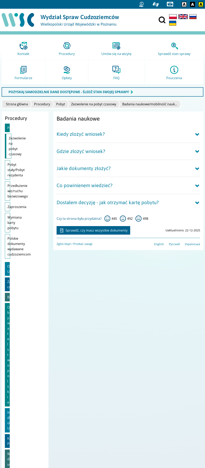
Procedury (42, 104)
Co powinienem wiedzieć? (85, 185)
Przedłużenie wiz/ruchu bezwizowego (18, 175)
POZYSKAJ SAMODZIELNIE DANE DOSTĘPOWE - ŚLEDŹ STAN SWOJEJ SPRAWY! (69, 92)
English (159, 244)
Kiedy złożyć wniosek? (81, 134)
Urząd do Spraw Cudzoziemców (126, 396)
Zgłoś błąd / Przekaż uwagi (74, 244)
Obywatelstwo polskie (23, 270)
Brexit (11, 260)
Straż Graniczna (14, 431)
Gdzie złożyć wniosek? (81, 151)
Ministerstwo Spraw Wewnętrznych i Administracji (139, 401)
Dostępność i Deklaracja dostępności (28, 406)
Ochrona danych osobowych (22, 412)
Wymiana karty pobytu (25, 201)
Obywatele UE (17, 234)
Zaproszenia (17, 191)
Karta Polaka (17, 296)
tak (107, 218)
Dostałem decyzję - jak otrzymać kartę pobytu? (108, 202)
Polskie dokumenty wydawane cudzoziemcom (22, 217)
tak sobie (123, 218)
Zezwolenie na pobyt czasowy (93, 104)
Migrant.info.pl (13, 436)
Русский (174, 244)
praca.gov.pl (11, 441)
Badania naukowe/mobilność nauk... (149, 104)
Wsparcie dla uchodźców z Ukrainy (23, 309)
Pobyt (60, 104)
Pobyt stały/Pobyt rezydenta (21, 157)
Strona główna (17, 104)
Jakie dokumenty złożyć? (84, 168)
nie (138, 218)
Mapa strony (11, 401)
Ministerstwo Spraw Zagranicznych (128, 412)
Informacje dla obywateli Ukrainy (20, 283)
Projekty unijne (13, 396)
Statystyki (9, 425)
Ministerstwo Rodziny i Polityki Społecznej (133, 406)
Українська (192, 244)
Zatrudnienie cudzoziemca (17, 247)
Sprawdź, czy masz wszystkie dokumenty (93, 230)
